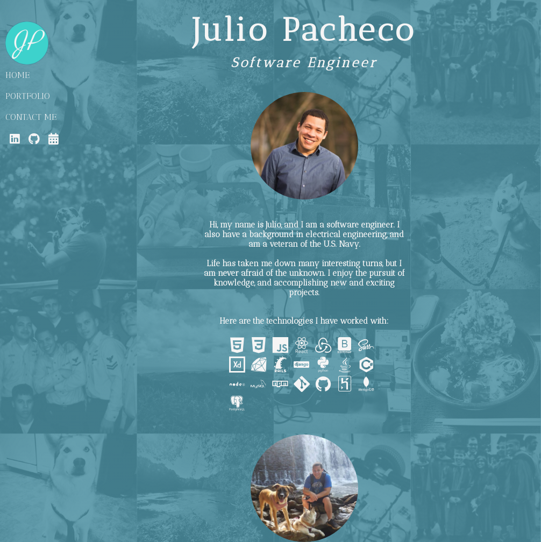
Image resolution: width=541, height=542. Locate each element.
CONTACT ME (30, 117)
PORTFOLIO (27, 96)
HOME (17, 75)
